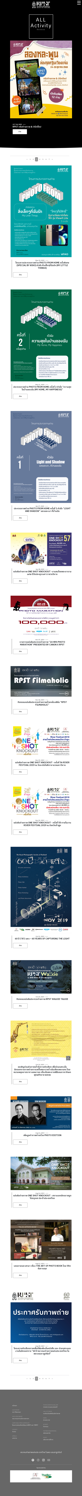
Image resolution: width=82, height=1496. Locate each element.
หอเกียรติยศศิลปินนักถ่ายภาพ (57, 1413)
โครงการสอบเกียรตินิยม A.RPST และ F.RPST (26, 1424)
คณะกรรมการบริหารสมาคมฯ (26, 1418)
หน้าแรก (14, 1405)
